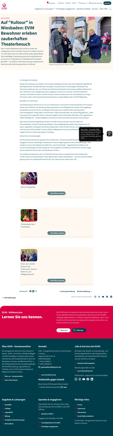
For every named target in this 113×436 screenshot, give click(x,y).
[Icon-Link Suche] (109, 9)
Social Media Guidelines (85, 416)
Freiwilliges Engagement (65, 9)
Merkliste (51, 3)
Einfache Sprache (95, 3)
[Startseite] (4, 6)
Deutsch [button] (82, 3)
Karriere (95, 9)
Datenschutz (82, 412)
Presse (74, 3)
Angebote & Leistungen (44, 9)
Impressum (81, 408)
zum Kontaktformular (48, 375)
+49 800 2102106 (45, 387)
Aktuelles (61, 3)
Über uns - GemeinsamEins (14, 376)
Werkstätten (9, 424)
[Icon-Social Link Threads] (98, 297)
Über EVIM (103, 9)
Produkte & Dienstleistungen (14, 420)
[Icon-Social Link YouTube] (102, 297)
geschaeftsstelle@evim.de (51, 367)
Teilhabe (8, 408)
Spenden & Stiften (83, 9)
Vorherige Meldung (66, 291)
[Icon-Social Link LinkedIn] (110, 297)
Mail (65, 387)
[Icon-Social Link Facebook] (106, 297)
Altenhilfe (8, 405)
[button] (30, 291)
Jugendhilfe (9, 412)
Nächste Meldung (85, 291)
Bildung (7, 416)
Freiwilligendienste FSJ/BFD (50, 423)
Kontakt (67, 3)
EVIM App (78, 330)
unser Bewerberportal (85, 371)
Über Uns (63, 330)
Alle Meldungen (9, 298)
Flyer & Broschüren (11, 380)
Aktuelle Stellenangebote (86, 363)
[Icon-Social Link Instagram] (94, 297)
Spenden (107, 3)
